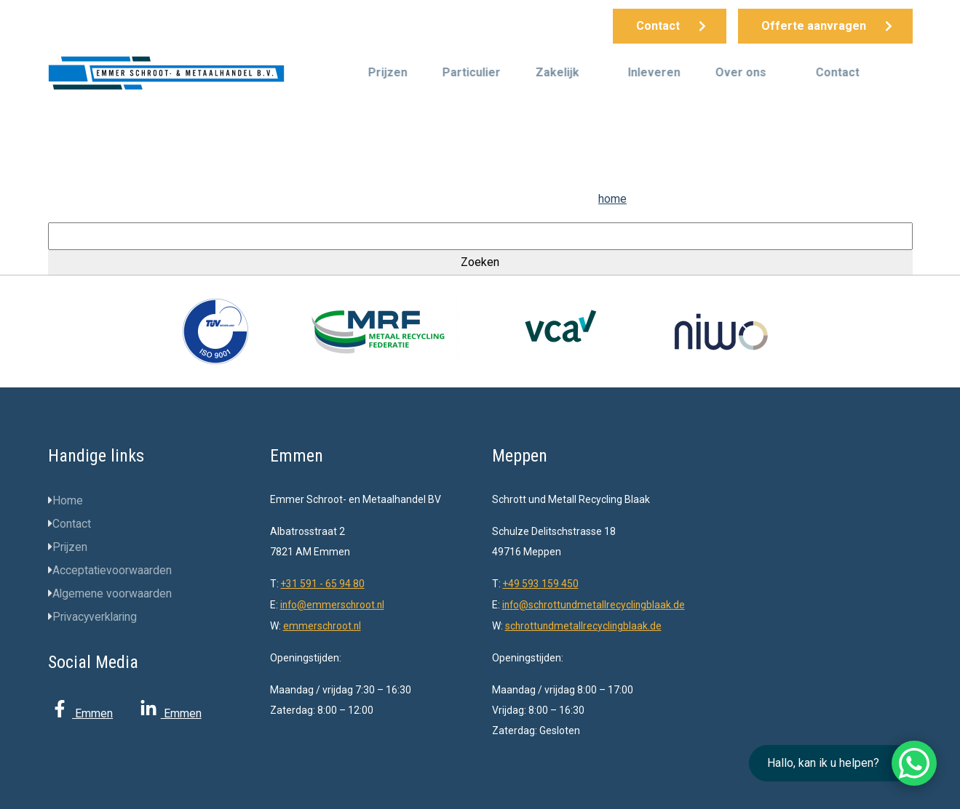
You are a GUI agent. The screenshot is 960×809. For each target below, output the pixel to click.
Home (67, 500)
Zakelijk (557, 72)
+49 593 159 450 (541, 583)
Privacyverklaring (96, 617)
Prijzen (388, 72)
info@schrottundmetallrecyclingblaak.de (595, 604)
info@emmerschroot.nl (333, 604)
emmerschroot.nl (322, 624)
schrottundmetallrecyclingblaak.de (584, 624)
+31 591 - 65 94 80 (323, 583)
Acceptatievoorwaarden (112, 570)
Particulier (472, 72)
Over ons (740, 72)
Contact (838, 72)
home (612, 199)
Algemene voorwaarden (112, 593)
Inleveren (654, 72)
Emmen (81, 713)
